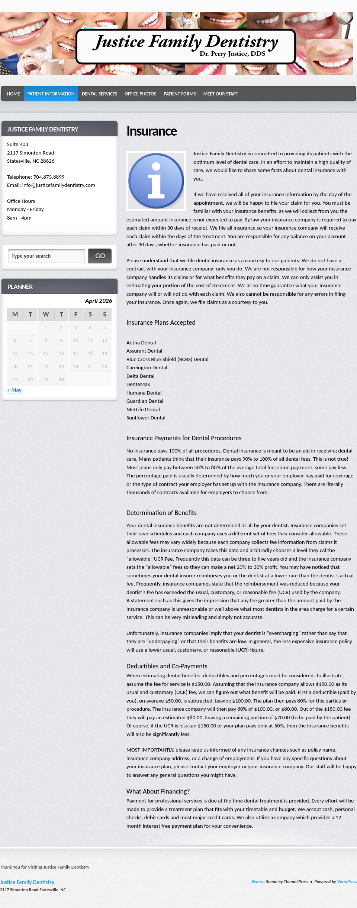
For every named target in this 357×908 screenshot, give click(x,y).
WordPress (347, 881)
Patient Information (51, 94)
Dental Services (99, 94)
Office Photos (140, 94)
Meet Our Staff (220, 94)
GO (100, 256)
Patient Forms (180, 94)
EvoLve (258, 881)
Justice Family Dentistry (27, 882)
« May (14, 390)
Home (13, 94)
